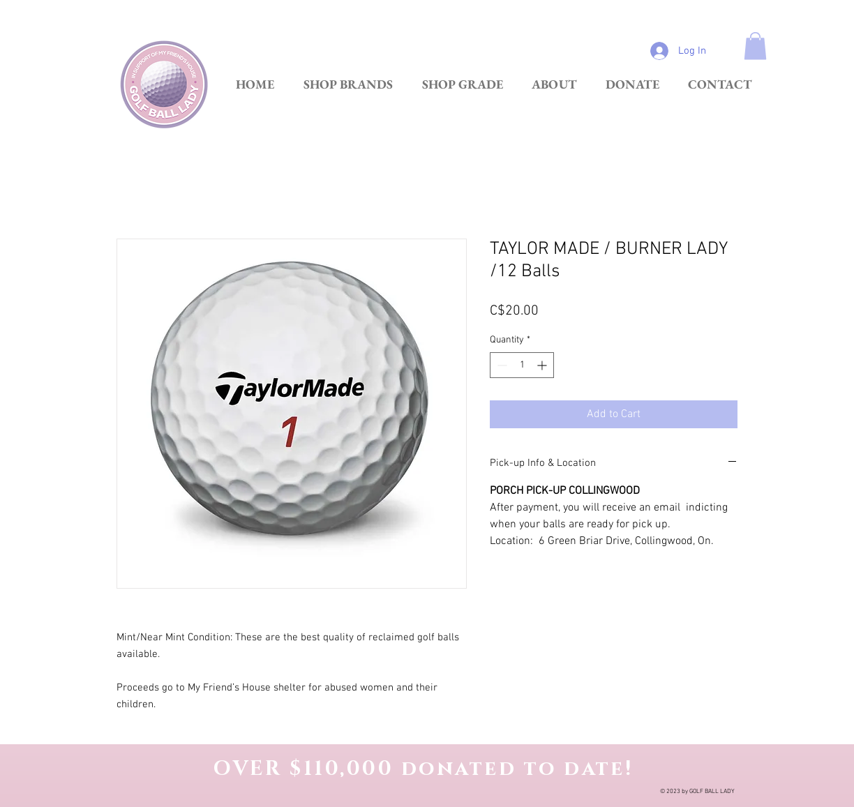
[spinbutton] (521, 365)
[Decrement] (500, 365)
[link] (755, 45)
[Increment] (543, 365)
